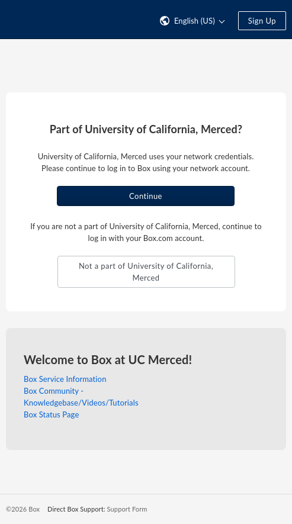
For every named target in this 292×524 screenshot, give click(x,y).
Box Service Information (65, 379)
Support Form (127, 509)
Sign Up (262, 20)
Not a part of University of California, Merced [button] (146, 271)
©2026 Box (23, 509)
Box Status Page (51, 414)
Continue (145, 196)
